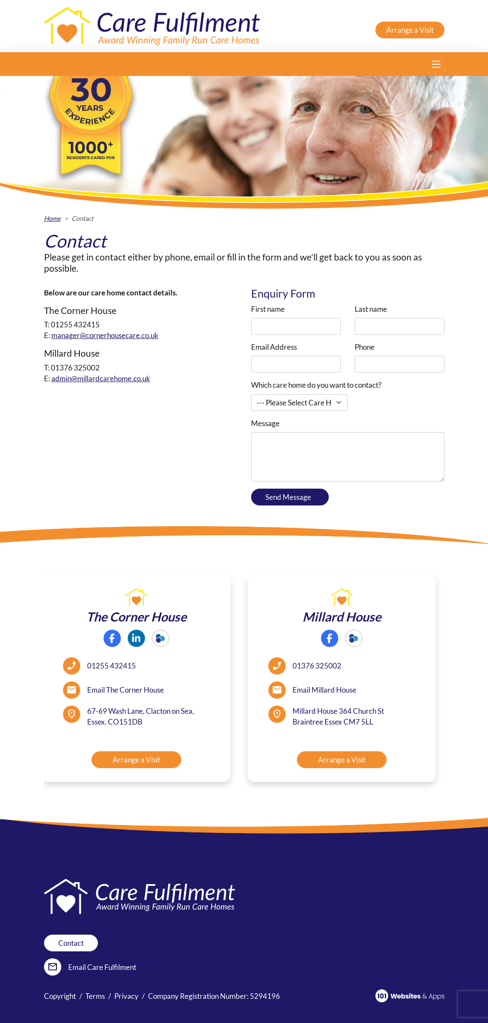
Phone (365, 346)
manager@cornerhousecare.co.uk (104, 335)
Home (52, 218)
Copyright (60, 996)
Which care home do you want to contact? (316, 384)
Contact (71, 943)
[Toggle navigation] (436, 64)
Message (265, 423)
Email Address (274, 346)
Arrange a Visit (410, 30)
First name (268, 309)
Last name (371, 309)
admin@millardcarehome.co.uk (100, 378)
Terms (95, 996)
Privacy (126, 996)
